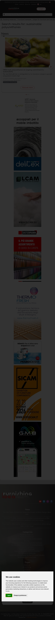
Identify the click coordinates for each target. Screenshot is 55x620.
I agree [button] (9, 595)
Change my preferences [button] (20, 595)
